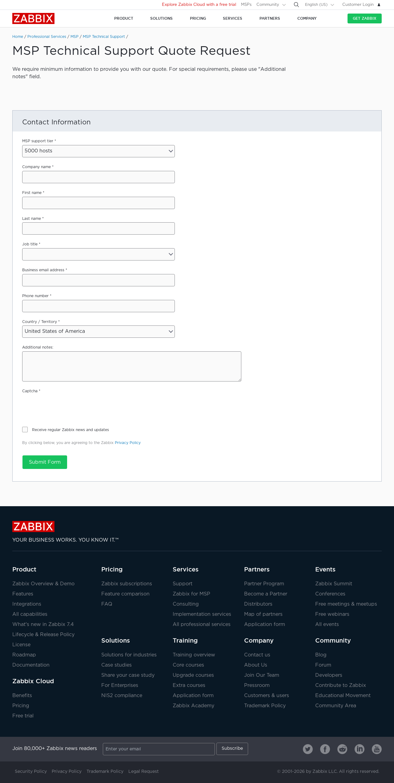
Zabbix (33, 18)
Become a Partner (265, 594)
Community (267, 4)
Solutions (115, 640)
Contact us (257, 655)
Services (186, 569)
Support (182, 584)
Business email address (43, 270)
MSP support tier (37, 141)
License (21, 645)
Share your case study (128, 675)
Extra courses (189, 685)
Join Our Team (261, 675)
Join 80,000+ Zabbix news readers (54, 748)
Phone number (35, 296)
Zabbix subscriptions (126, 584)
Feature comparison (125, 594)
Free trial (23, 716)
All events (327, 624)
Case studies (116, 665)
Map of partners (263, 614)
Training (185, 640)
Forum (323, 665)
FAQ (106, 604)
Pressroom (257, 685)
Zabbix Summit (333, 584)
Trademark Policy (265, 706)
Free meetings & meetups (346, 604)
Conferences (330, 594)
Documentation (31, 665)
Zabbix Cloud (33, 681)
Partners (257, 569)
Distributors (258, 604)
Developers (328, 675)
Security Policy (31, 771)
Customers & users (266, 695)
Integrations (26, 604)
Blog (321, 655)
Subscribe (232, 748)
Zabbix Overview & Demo (43, 584)
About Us (255, 665)
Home (17, 36)
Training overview (194, 655)
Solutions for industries (129, 655)
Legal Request (143, 771)
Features (22, 594)
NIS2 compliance (121, 695)
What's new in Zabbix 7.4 (43, 624)
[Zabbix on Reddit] (342, 749)
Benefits (22, 695)
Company (259, 640)
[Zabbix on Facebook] (325, 749)
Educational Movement (343, 695)
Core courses (188, 665)
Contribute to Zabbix (340, 685)
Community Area (335, 706)
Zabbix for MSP (191, 594)
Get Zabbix (364, 18)
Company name (36, 167)
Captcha (30, 391)
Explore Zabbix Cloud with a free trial (199, 4)
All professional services (202, 624)
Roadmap (24, 655)
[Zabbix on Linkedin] (359, 749)
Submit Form (45, 462)
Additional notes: (37, 347)
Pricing (20, 706)
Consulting (186, 604)
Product (24, 569)
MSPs (246, 4)
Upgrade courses (193, 675)
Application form (264, 624)
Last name (31, 218)
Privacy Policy (128, 443)
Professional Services (46, 36)
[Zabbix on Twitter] (308, 749)
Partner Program (264, 584)
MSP (74, 36)
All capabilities (29, 614)
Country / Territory (39, 322)
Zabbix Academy (193, 706)
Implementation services (202, 614)
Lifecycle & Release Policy (43, 634)
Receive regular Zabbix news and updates (70, 430)
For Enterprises (119, 685)
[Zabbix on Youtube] (377, 749)
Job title (30, 244)
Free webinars (332, 614)
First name (32, 193)
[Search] (296, 4)
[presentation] (69, 407)
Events (325, 569)
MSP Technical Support (104, 36)
